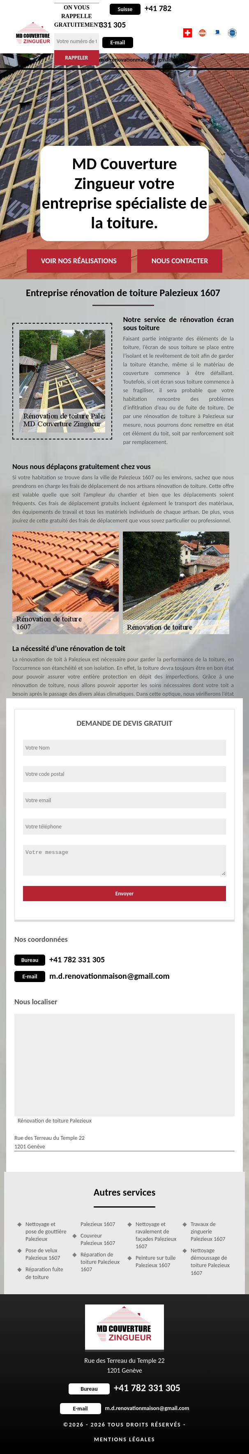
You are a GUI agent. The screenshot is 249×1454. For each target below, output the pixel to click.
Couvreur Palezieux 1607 (98, 1239)
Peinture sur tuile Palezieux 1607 (156, 1261)
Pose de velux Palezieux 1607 (42, 1254)
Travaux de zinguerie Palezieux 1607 (208, 1231)
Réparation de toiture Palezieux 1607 (100, 1262)
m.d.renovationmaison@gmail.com (109, 976)
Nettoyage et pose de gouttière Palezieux (46, 1231)
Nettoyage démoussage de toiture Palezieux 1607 (210, 1262)
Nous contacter (180, 260)
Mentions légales (124, 1439)
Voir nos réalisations (79, 260)
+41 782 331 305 (77, 959)
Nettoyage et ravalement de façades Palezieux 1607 (156, 1235)
